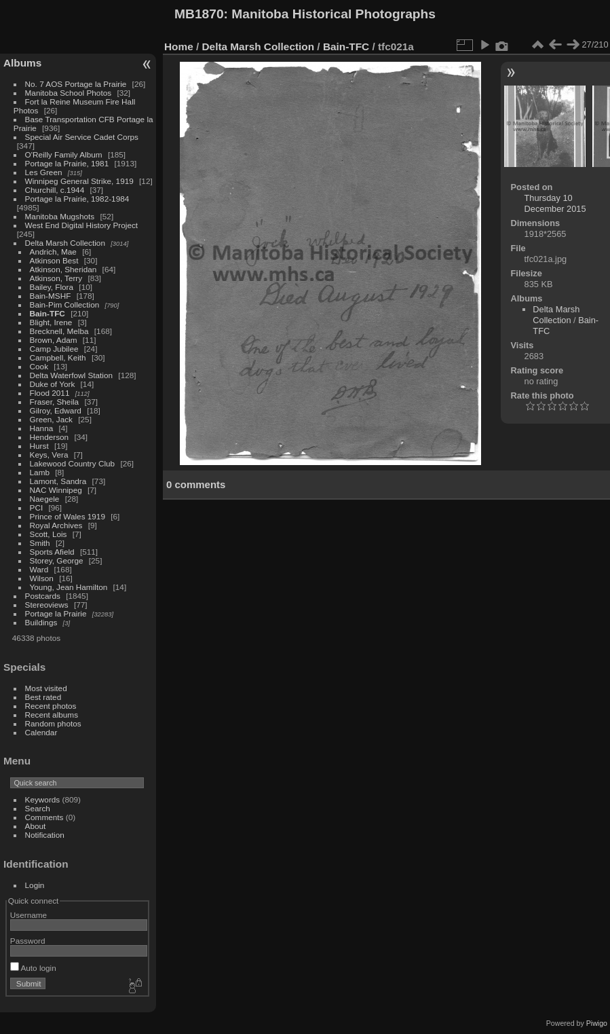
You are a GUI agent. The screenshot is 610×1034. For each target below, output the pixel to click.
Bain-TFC (47, 313)
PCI (36, 507)
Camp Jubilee (54, 348)
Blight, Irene (51, 322)
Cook (39, 366)
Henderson (49, 436)
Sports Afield (52, 551)
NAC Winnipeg (56, 489)
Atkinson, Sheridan (63, 269)
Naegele (45, 498)
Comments (44, 817)
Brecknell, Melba (59, 331)
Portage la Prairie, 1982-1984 (77, 198)
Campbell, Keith (58, 357)
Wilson (42, 578)
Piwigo (596, 1023)
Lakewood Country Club (72, 463)
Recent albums (51, 714)
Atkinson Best (54, 260)
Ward (39, 569)
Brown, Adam (53, 339)
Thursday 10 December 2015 (555, 203)
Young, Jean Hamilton (69, 587)
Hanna (42, 428)
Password (27, 940)
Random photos (53, 723)
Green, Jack (51, 419)
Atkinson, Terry (56, 278)
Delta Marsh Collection (65, 242)
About (35, 825)
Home (178, 46)
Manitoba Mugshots (60, 216)
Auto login (33, 967)
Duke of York (52, 384)
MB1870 (199, 14)
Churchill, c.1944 (55, 189)
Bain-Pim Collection (65, 304)
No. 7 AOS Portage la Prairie (76, 83)
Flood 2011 (50, 392)
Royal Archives (56, 525)
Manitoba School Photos (68, 92)
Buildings (41, 622)
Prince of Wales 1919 (67, 516)
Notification (44, 834)
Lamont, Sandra (58, 481)
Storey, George (56, 560)
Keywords (42, 799)
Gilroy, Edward (55, 410)
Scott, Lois (48, 534)
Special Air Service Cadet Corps (81, 136)
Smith (40, 542)
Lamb (40, 472)
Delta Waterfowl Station (71, 375)
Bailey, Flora (52, 286)
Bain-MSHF (50, 295)
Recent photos (51, 705)
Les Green (43, 172)
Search (37, 808)
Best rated (43, 697)
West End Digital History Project (81, 225)
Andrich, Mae (53, 251)
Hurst (39, 445)
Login (35, 885)
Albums (22, 63)
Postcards (42, 595)
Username (28, 914)
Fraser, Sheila (54, 401)
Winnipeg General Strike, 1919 (79, 181)
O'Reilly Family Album (63, 154)
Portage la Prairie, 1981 (67, 163)
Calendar (41, 732)
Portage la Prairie (56, 613)
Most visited (46, 688)
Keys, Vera (49, 454)
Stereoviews (47, 604)
